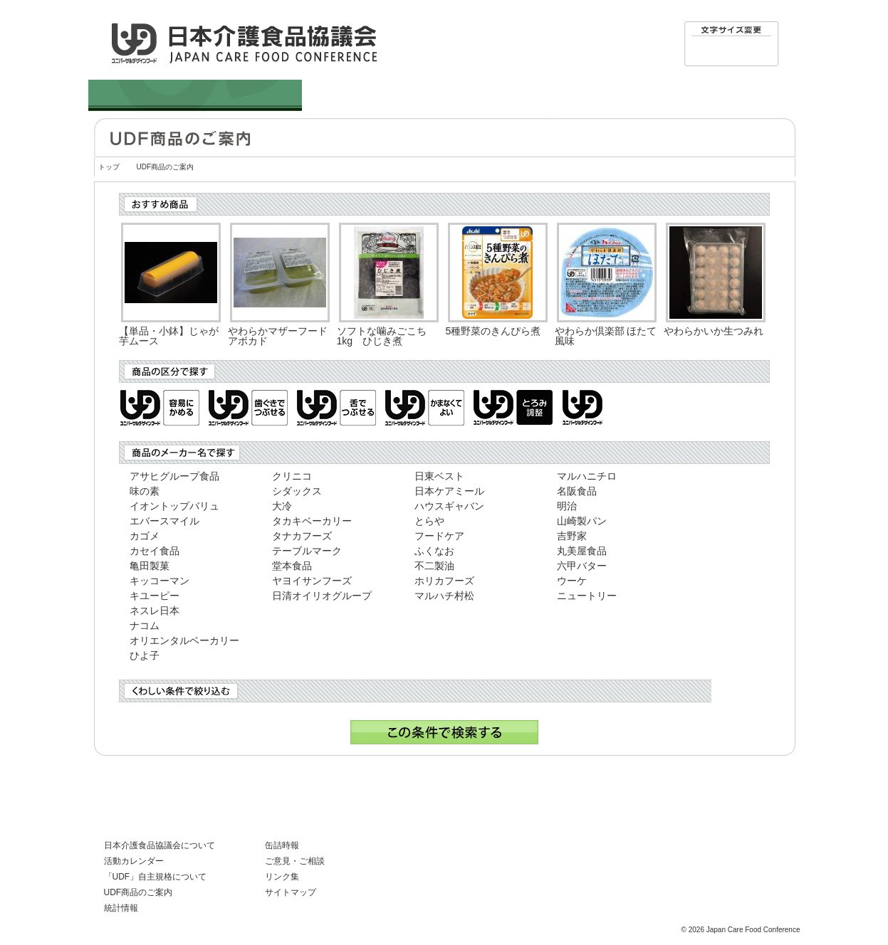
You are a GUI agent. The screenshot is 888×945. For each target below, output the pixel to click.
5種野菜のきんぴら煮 (493, 331)
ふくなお (434, 550)
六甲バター (582, 565)
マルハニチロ (587, 476)
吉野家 (572, 536)
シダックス (297, 491)
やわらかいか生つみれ (713, 331)
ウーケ (572, 580)
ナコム (145, 625)
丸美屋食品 (582, 550)
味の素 (145, 491)
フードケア (439, 536)
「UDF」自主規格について (155, 877)
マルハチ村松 (444, 595)
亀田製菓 (149, 565)
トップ (109, 167)
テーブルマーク (307, 550)
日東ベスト (439, 476)
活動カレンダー (134, 861)
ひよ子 (145, 655)
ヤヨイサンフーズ (312, 580)
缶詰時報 (282, 845)
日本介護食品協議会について (159, 845)
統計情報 (121, 908)
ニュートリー (587, 595)
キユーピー (154, 595)
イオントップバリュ (174, 506)
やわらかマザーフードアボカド (278, 336)
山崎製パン (582, 521)
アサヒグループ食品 (174, 476)
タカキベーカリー (312, 521)
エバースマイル (164, 521)
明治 (567, 506)
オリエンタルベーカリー (184, 640)
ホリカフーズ (444, 580)
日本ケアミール (449, 491)
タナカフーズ (302, 536)
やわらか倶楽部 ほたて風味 (606, 336)
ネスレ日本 (154, 610)
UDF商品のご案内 (138, 892)
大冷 (282, 506)
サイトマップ (290, 892)
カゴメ (145, 536)
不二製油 (434, 565)
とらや (429, 521)
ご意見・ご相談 (295, 861)
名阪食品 (577, 491)
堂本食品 (292, 565)
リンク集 (282, 877)
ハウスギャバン (449, 506)
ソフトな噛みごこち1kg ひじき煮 (382, 336)
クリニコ (292, 476)
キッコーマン (159, 580)
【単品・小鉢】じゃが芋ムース (169, 336)
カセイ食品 (154, 550)
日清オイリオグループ (322, 595)
